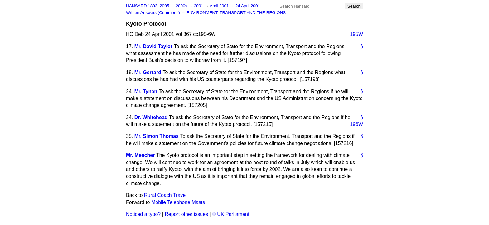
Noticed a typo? (143, 214)
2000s (182, 5)
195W (356, 34)
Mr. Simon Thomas (156, 136)
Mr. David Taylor (153, 46)
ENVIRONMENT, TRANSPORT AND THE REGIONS (236, 12)
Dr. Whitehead (151, 117)
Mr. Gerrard (147, 72)
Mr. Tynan (145, 91)
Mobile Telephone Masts (178, 202)
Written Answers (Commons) (153, 12)
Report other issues (186, 214)
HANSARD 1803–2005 (147, 5)
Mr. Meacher (140, 155)
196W (356, 124)
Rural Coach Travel (165, 195)
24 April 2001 (248, 5)
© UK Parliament (230, 214)
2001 (199, 5)
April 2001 (220, 5)
